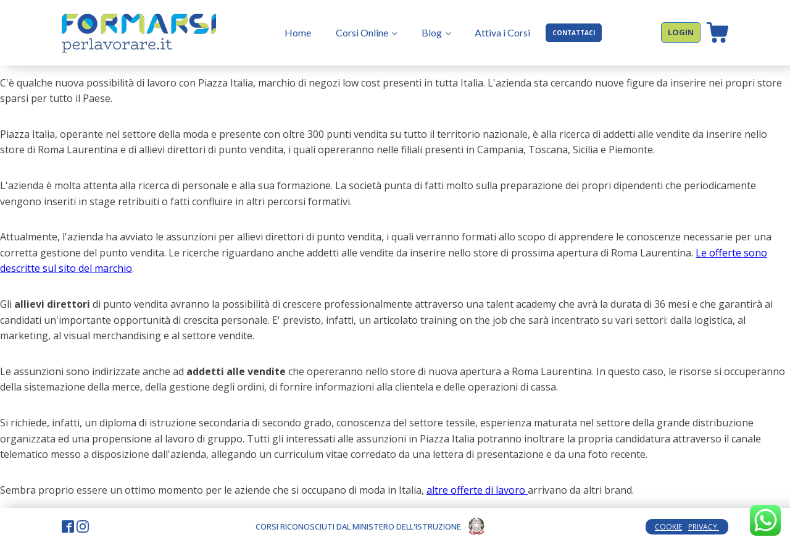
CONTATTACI (573, 32)
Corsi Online (362, 32)
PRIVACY (703, 527)
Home (298, 32)
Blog (432, 32)
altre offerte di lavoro (477, 490)
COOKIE (668, 527)
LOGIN (681, 32)
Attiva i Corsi (502, 32)
